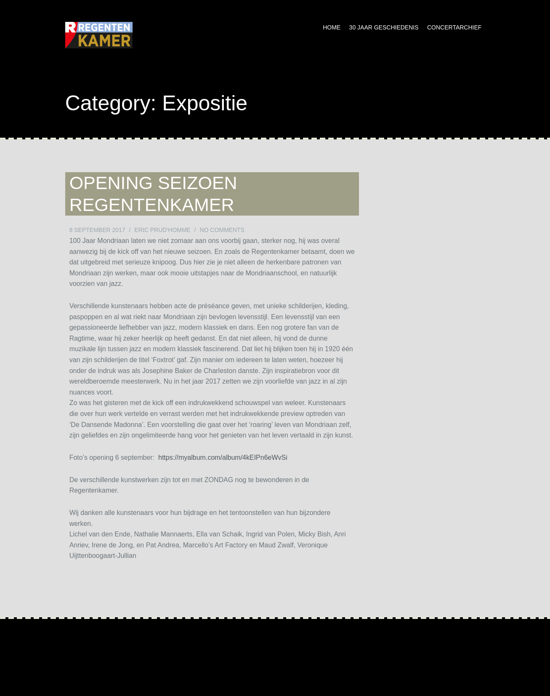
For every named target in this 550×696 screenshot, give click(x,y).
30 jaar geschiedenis (384, 27)
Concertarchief (454, 27)
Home (331, 27)
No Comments (221, 230)
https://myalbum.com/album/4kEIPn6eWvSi (222, 457)
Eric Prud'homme (162, 230)
